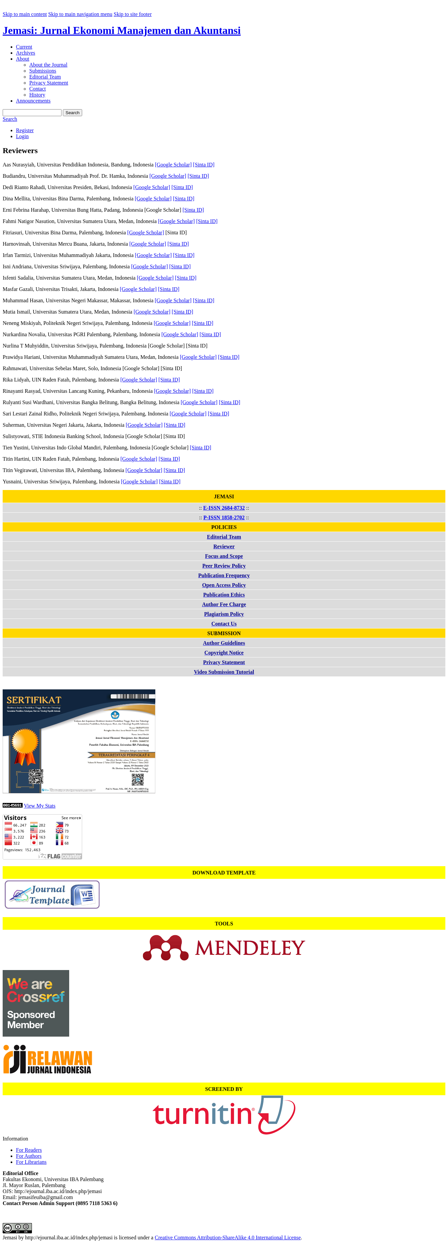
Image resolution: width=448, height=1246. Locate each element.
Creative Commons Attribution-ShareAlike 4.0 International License (228, 1237)
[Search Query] (32, 112)
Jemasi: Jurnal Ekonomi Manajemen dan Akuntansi (122, 30)
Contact (37, 89)
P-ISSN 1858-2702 (223, 517)
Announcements (33, 101)
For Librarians (31, 1162)
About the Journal (48, 65)
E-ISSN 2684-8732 (224, 508)
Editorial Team (45, 77)
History (37, 95)
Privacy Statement (48, 83)
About (22, 59)
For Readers (29, 1150)
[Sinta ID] (203, 164)
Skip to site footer (133, 14)
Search (72, 112)
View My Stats (40, 806)
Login (22, 136)
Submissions (42, 71)
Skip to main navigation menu (80, 14)
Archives (25, 53)
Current (24, 47)
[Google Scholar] (173, 164)
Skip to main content (25, 14)
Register (25, 130)
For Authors (29, 1156)
